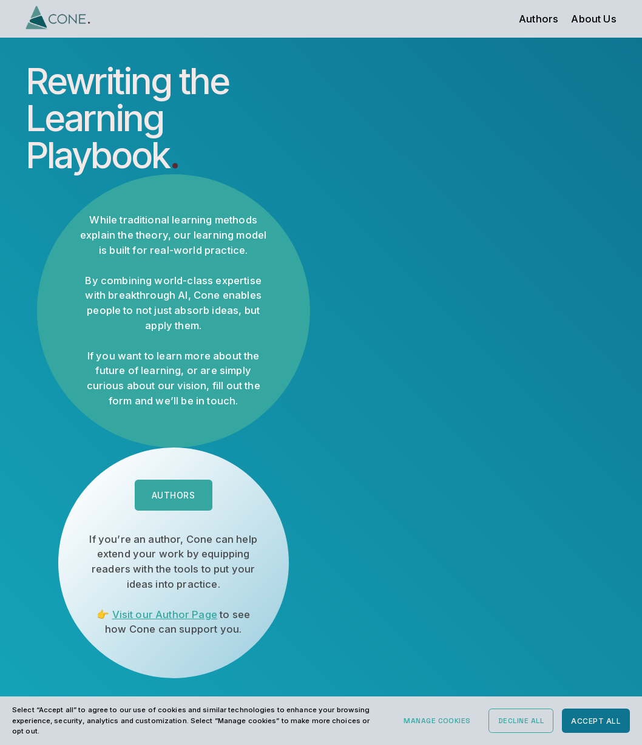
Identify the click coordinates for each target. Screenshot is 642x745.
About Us (593, 19)
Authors (538, 19)
